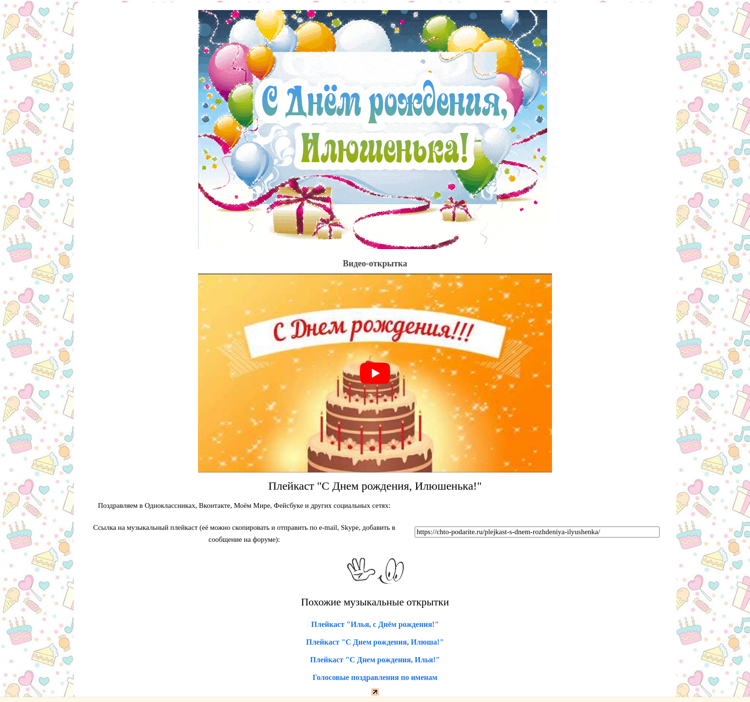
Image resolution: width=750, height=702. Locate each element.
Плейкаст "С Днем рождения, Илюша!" (375, 642)
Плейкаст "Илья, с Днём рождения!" (375, 624)
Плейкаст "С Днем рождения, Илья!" (375, 660)
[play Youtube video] (375, 373)
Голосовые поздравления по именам (375, 677)
